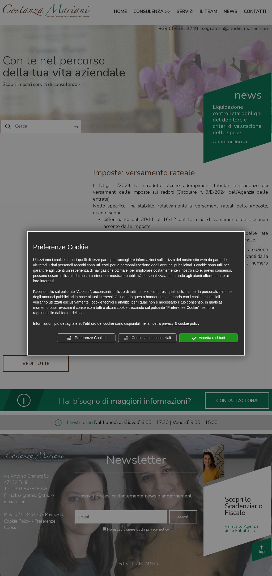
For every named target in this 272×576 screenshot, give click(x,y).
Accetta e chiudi (208, 338)
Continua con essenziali (147, 338)
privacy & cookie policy (180, 323)
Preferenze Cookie (86, 338)
